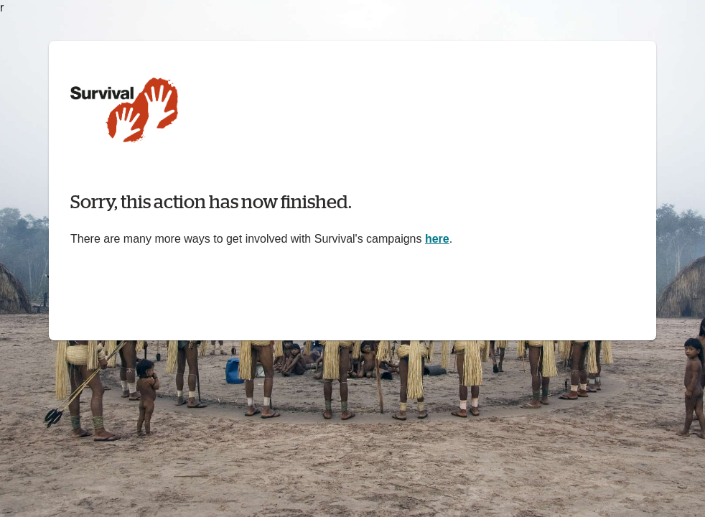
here (437, 239)
